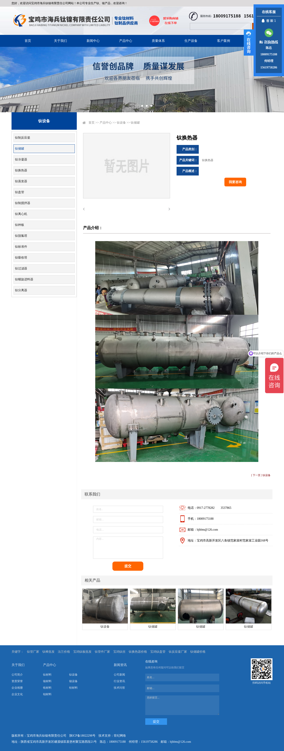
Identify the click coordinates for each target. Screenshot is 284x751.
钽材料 (73, 687)
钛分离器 (21, 290)
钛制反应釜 (22, 137)
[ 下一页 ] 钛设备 (261, 475)
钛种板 (19, 224)
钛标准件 (21, 246)
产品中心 (125, 41)
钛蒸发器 (21, 181)
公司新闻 (119, 674)
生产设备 (190, 41)
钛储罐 (19, 148)
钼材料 (47, 694)
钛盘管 (19, 192)
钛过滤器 (21, 268)
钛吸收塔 (21, 257)
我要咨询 (235, 182)
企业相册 (17, 687)
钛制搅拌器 (22, 203)
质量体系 (158, 41)
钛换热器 (21, 170)
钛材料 (47, 674)
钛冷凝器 (21, 159)
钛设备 (121, 122)
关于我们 (60, 41)
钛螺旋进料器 (24, 279)
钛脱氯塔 (21, 235)
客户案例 (223, 41)
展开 (249, 42)
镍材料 (47, 681)
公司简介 (17, 674)
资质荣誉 (17, 681)
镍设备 (73, 681)
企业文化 (17, 694)
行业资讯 (119, 681)
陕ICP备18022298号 (82, 735)
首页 (28, 41)
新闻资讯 (120, 665)
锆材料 (47, 687)
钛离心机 (21, 214)
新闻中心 (93, 41)
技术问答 (119, 687)
